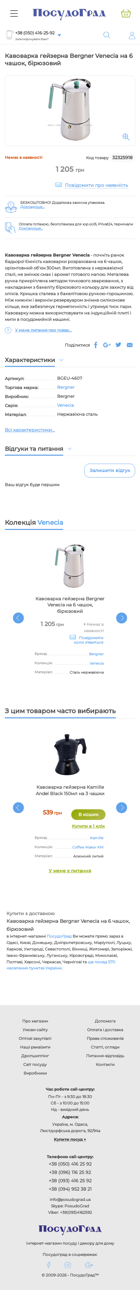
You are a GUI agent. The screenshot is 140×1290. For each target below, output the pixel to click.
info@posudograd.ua (70, 1199)
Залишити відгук (110, 470)
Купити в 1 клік (88, 826)
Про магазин (35, 1021)
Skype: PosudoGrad (70, 1206)
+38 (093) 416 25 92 (70, 1180)
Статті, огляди (105, 1047)
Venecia (65, 405)
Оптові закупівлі (35, 1038)
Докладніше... (32, 206)
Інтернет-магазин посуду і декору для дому (70, 1243)
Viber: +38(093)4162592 (70, 1212)
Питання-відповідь (105, 1055)
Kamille (97, 838)
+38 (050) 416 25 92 (70, 1164)
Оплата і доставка (105, 1029)
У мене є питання (70, 871)
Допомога (105, 1021)
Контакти (105, 1064)
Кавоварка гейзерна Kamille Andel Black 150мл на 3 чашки (70, 790)
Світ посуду (35, 1064)
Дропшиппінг (35, 1055)
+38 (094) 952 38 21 (70, 1189)
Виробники (35, 1073)
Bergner (66, 387)
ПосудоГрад (59, 936)
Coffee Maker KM (88, 847)
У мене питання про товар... (43, 330)
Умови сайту (35, 1029)
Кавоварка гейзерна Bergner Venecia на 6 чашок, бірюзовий (70, 605)
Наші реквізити (35, 1047)
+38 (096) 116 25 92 (70, 1172)
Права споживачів (105, 1038)
